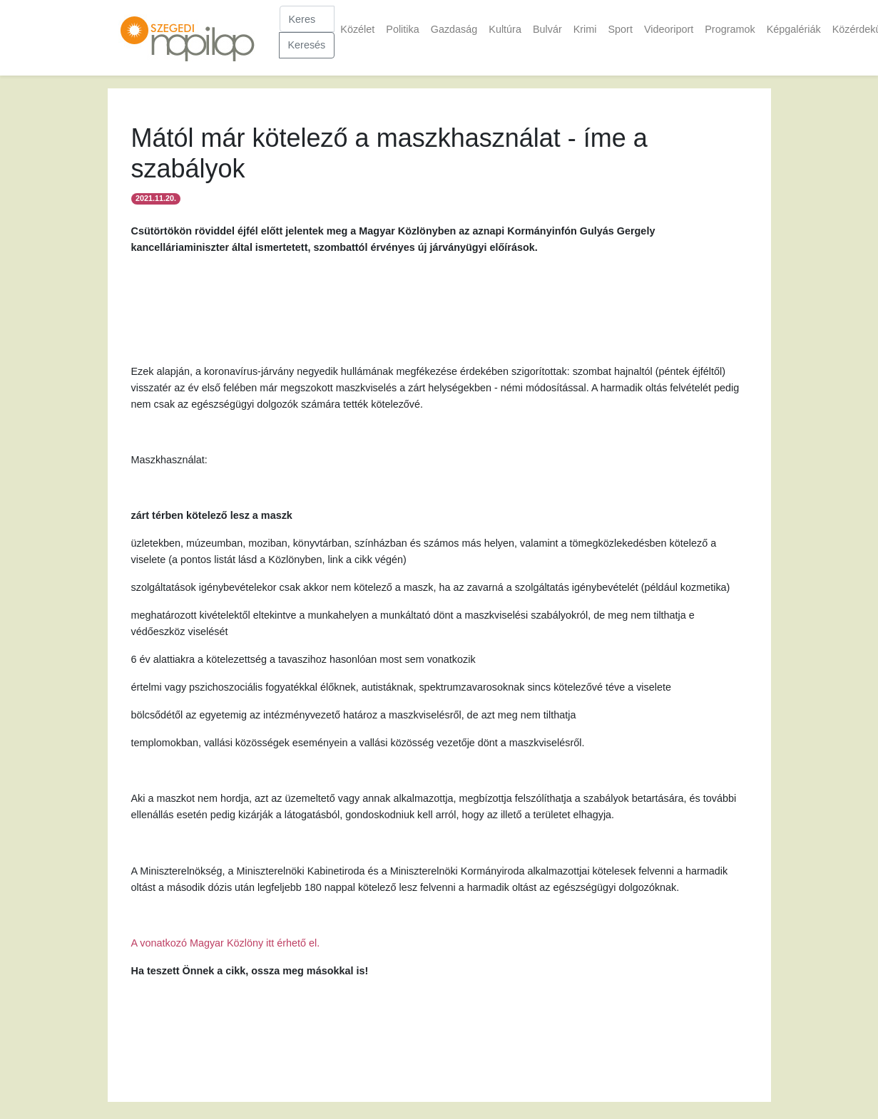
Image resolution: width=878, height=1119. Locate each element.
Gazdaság (454, 29)
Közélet (357, 29)
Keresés (307, 45)
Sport (620, 29)
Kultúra (505, 29)
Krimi (585, 29)
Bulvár (547, 29)
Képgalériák (794, 29)
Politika (402, 29)
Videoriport (668, 29)
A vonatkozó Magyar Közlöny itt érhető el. (225, 943)
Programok (730, 29)
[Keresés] (307, 19)
